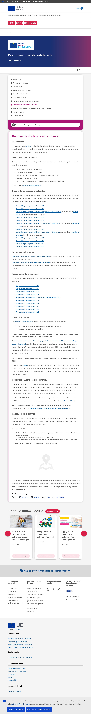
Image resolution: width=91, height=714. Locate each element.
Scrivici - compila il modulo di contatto (20, 644)
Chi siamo (11, 588)
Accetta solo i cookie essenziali (38, 709)
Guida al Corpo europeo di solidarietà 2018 (30, 246)
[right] (84, 533)
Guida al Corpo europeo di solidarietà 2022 (30, 229)
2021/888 (28, 146)
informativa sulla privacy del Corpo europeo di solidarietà (31, 256)
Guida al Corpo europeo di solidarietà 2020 (30, 241)
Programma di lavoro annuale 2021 (27, 303)
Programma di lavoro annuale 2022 (27, 300)
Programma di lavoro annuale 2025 (27, 289)
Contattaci (11, 591)
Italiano (79, 8)
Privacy (10, 594)
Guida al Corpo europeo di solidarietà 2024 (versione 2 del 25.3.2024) (38, 212)
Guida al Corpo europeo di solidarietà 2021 (30, 238)
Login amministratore (14, 603)
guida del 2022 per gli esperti (23, 321)
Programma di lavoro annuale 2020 (27, 306)
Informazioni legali (15, 663)
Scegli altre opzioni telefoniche (17, 642)
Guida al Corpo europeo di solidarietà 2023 (30, 220)
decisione (25, 365)
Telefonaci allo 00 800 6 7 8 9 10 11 (19, 639)
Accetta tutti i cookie (16, 709)
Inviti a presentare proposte (22, 90)
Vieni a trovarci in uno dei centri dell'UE (20, 647)
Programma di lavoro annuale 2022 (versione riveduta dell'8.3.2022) (38, 297)
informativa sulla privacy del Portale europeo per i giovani (31, 262)
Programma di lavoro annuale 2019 (27, 309)
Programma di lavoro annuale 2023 (27, 294)
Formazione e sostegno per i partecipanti (26, 101)
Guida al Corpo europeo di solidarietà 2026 (30, 206)
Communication (18, 116)
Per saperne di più (21, 556)
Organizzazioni (33, 15)
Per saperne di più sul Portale (34, 609)
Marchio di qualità (18, 86)
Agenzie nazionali (18, 112)
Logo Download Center (68, 401)
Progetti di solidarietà (20, 97)
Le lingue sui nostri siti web (16, 668)
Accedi (81, 70)
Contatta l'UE (13, 634)
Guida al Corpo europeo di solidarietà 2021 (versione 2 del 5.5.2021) (38, 232)
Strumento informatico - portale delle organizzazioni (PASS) (32, 108)
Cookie (10, 677)
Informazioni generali (13, 582)
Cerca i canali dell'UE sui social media (20, 657)
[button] (15, 497)
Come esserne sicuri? (40, 1)
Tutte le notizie (52, 511)
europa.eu (19, 629)
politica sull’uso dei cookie (20, 704)
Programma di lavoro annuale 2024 (27, 292)
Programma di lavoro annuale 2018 (27, 312)
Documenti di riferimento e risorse (25, 105)
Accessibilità (12, 600)
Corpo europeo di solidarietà (17, 15)
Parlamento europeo (14, 691)
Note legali (11, 674)
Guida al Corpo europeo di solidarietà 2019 (30, 244)
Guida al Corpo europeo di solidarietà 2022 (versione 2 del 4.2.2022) (38, 223)
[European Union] (15, 627)
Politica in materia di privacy (17, 671)
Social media (13, 652)
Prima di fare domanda (20, 83)
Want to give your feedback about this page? (45, 570)
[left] (8, 533)
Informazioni (17, 79)
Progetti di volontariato (20, 94)
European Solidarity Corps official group (27, 125)
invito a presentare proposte (32, 185)
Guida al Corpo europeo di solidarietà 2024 (30, 217)
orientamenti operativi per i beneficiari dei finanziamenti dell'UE (50, 408)
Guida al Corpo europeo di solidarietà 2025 (30, 209)
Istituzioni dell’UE (15, 686)
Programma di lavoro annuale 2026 (27, 286)
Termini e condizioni (14, 597)
